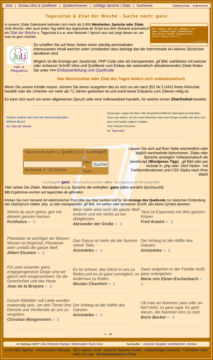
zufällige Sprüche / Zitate (112, 5)
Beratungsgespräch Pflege (116, 354)
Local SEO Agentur (19, 350)
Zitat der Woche (23, 33)
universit (148, 344)
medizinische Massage (53, 350)
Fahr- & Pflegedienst (18, 68)
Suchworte (144, 5)
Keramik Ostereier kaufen (123, 350)
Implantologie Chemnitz (162, 350)
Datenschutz (181, 5)
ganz (65, 182)
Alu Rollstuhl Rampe (56, 344)
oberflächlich (176, 344)
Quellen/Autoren (75, 5)
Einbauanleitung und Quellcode (85, 70)
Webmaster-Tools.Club (87, 344)
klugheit (161, 344)
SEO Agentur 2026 (87, 350)
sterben (192, 344)
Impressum (200, 5)
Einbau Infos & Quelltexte (37, 5)
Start (9, 5)
